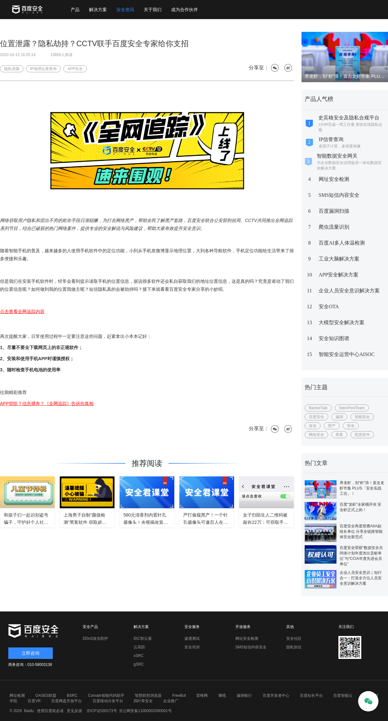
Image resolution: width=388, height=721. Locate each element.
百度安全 (316, 417)
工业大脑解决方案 (339, 258)
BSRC (72, 695)
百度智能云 (342, 695)
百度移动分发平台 (108, 701)
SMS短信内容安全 (339, 195)
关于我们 (153, 9)
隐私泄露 (11, 69)
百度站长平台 (311, 695)
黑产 (332, 426)
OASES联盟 (45, 695)
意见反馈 (73, 711)
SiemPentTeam (352, 408)
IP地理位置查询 (43, 69)
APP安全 (75, 69)
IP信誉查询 (331, 139)
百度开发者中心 (276, 695)
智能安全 (362, 417)
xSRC (138, 655)
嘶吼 (222, 695)
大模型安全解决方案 (341, 322)
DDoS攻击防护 (95, 638)
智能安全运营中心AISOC (347, 354)
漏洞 (339, 417)
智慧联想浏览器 (148, 695)
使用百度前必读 (49, 711)
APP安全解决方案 (338, 274)
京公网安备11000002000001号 (145, 711)
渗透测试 (192, 638)
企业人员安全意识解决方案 (349, 290)
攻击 (312, 426)
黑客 (339, 434)
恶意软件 (362, 434)
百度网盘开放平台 (66, 701)
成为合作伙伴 (184, 9)
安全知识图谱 (334, 338)
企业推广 (170, 701)
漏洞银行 (244, 695)
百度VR (34, 701)
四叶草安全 (143, 701)
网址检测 (17, 695)
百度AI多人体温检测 (342, 243)
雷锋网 (202, 695)
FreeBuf (179, 695)
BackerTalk (318, 408)
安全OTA (329, 306)
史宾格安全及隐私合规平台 (348, 117)
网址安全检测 (334, 179)
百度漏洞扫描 (334, 211)
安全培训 (192, 647)
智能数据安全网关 (337, 156)
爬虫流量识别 (334, 227)
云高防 (139, 647)
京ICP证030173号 (102, 711)
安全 (351, 426)
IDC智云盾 (143, 638)
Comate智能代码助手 (106, 695)
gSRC (139, 664)
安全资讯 (125, 9)
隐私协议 (293, 647)
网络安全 (316, 434)
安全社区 (293, 638)
